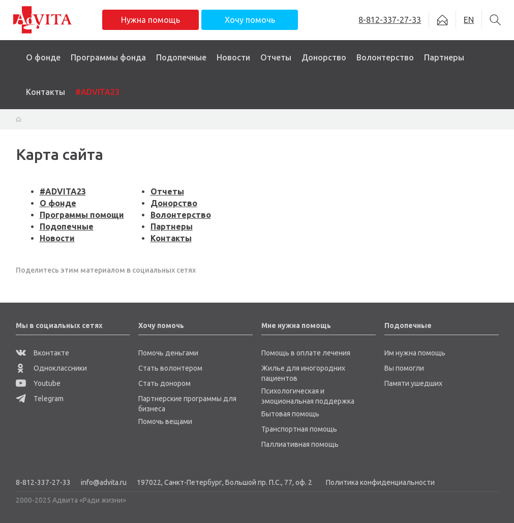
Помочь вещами (165, 421)
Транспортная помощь (299, 429)
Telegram (40, 399)
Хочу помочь (250, 19)
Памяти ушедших (413, 383)
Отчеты (275, 57)
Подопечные (181, 57)
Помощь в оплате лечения (305, 353)
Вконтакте (42, 353)
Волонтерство (385, 57)
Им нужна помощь (414, 353)
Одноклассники (51, 368)
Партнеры (444, 57)
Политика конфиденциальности (380, 482)
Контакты (45, 91)
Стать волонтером (170, 368)
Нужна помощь (150, 19)
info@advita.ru (104, 482)
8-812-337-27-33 (43, 482)
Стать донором (164, 383)
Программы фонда (108, 57)
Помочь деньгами (168, 353)
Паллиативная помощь (300, 444)
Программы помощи (82, 214)
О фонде (43, 57)
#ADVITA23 (97, 91)
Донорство (323, 57)
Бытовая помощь (290, 414)
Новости (233, 57)
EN (469, 19)
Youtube (38, 383)
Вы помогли (404, 368)
